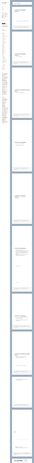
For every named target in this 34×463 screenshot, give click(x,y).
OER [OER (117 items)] (3, 83)
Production (3, 41)
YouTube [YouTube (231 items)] (5, 93)
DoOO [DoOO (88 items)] (2, 77)
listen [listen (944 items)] (4, 113)
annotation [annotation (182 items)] (4, 99)
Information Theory (4, 60)
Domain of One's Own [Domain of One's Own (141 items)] (4, 76)
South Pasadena (23, 453)
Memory (3, 51)
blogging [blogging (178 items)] (5, 73)
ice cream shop (20, 62)
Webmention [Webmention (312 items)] (4, 92)
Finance (3, 40)
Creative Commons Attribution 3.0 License (24, 461)
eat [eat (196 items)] (3, 108)
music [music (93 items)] (2, 83)
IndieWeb (3, 46)
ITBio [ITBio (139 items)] (6, 81)
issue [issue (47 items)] (3, 110)
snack (21, 453)
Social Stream (3, 62)
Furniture (3, 45)
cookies (17, 326)
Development (3, 38)
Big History (3, 57)
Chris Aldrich (4, 2)
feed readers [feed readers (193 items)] (3, 78)
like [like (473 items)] (6, 111)
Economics (3, 34)
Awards (3, 37)
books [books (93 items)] (7, 73)
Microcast (3, 52)
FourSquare (17, 62)
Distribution (3, 39)
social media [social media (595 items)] (4, 87)
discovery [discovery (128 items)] (3, 75)
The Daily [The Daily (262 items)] (3, 88)
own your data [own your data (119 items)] (5, 83)
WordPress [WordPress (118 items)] (3, 93)
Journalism (3, 47)
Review (2, 55)
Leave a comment (16, 63)
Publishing (3, 42)
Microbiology (3, 61)
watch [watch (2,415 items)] (5, 122)
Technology (3, 67)
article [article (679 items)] (4, 100)
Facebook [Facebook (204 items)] (6, 77)
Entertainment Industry (4, 36)
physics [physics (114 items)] (5, 84)
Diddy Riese (23, 142)
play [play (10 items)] (3, 116)
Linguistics (3, 48)
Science (2, 56)
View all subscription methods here (5, 26)
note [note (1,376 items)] (4, 114)
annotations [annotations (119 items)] (3, 73)
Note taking (3, 53)
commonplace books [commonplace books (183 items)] (4, 74)
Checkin (26, 26)
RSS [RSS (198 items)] (4, 85)
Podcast (2, 54)
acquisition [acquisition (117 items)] (4, 98)
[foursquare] (28, 326)
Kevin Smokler (22, 92)
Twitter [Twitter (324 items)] (3, 90)
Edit (2, 63)
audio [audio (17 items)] (3, 101)
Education (3, 35)
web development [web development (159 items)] (4, 91)
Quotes (3, 66)
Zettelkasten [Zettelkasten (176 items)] (3, 94)
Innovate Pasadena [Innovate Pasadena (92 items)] (3, 81)
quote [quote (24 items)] (5, 116)
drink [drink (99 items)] (6, 107)
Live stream (3, 65)
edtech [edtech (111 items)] (4, 77)
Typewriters (3, 68)
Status (15, 26)
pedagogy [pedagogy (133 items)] (3, 84)
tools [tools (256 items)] (6, 89)
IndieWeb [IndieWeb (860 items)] (4, 80)
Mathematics (3, 50)
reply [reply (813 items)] (4, 118)
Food (2, 44)
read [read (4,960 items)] (4, 117)
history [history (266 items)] (6, 78)
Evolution (3, 59)
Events (3, 64)
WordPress (3, 69)
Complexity (3, 58)
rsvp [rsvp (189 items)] (3, 120)
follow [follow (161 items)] (6, 109)
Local (2, 49)
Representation (3, 43)
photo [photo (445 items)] (4, 115)
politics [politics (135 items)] (7, 84)
